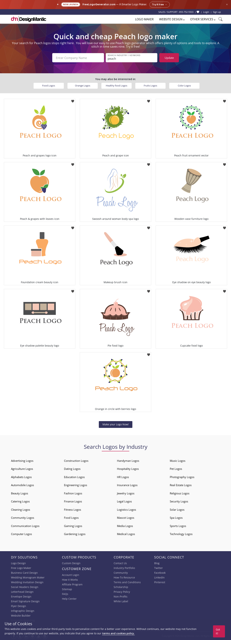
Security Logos (179, 501)
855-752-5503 (186, 12)
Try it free (159, 4)
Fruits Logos (150, 85)
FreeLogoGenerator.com (98, 4)
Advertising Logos (22, 461)
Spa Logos (176, 517)
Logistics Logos (126, 509)
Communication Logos (25, 526)
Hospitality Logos (128, 469)
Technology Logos (181, 534)
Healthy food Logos (116, 85)
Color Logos (184, 85)
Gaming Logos (73, 526)
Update (169, 58)
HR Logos (123, 477)
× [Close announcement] (227, 4)
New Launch (70, 4)
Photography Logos (182, 477)
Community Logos (22, 517)
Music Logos (177, 461)
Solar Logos (177, 509)
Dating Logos (72, 469)
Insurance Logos (127, 485)
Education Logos (74, 477)
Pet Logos (176, 469)
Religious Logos (179, 493)
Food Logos (48, 85)
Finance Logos (73, 501)
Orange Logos (82, 85)
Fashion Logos (73, 493)
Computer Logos (21, 534)
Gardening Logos (74, 534)
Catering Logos (20, 501)
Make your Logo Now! (115, 424)
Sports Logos (178, 526)
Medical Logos (126, 534)
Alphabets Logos (21, 477)
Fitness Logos (72, 509)
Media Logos (125, 526)
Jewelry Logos (125, 493)
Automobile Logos (22, 485)
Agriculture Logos (22, 469)
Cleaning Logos (20, 509)
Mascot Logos (125, 517)
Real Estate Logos (181, 485)
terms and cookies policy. (118, 633)
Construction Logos (76, 461)
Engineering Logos (75, 485)
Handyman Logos (128, 461)
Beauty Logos (19, 493)
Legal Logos (124, 501)
